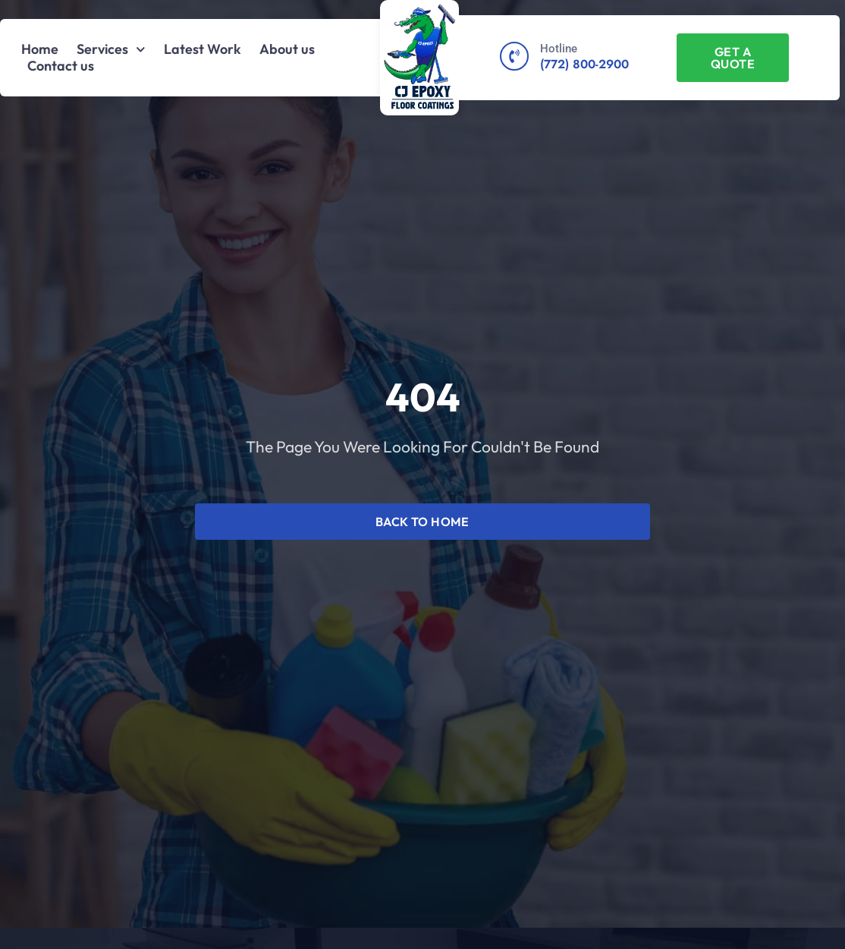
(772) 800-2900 (584, 64)
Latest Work (202, 49)
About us (287, 49)
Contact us (60, 66)
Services (111, 49)
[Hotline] (514, 56)
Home (39, 49)
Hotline (558, 48)
